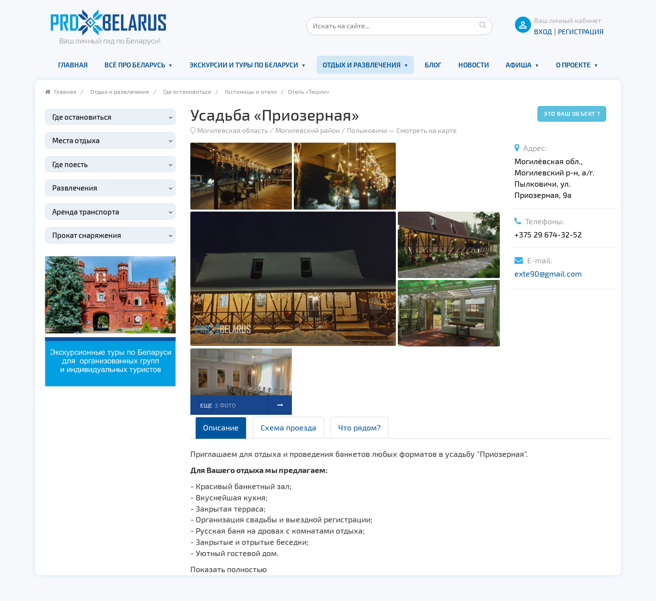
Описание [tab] (221, 427)
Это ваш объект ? (572, 113)
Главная (73, 65)
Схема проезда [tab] (288, 427)
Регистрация (581, 31)
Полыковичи (367, 130)
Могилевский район (307, 130)
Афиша (519, 65)
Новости (473, 65)
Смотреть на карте (426, 130)
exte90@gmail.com (548, 273)
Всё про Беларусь (134, 65)
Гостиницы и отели (251, 91)
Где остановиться (187, 91)
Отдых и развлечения (362, 65)
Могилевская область (232, 130)
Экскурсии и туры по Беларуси (243, 65)
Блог (433, 65)
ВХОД (543, 31)
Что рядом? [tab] (359, 427)
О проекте (573, 65)
